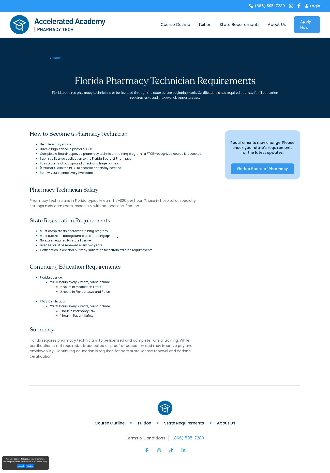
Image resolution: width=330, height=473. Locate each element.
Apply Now (305, 24)
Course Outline (110, 423)
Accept (21, 466)
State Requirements (184, 423)
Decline (30, 466)
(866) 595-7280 (188, 438)
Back (55, 58)
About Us (226, 423)
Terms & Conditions (146, 438)
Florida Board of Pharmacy (262, 168)
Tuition (144, 423)
